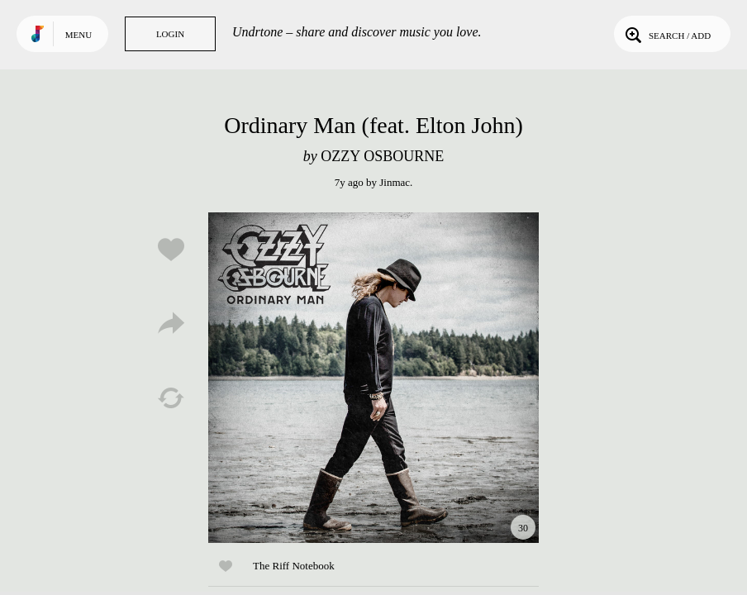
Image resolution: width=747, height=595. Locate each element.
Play (373, 378)
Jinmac (394, 182)
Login (170, 34)
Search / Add (666, 34)
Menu (78, 35)
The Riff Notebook (294, 565)
